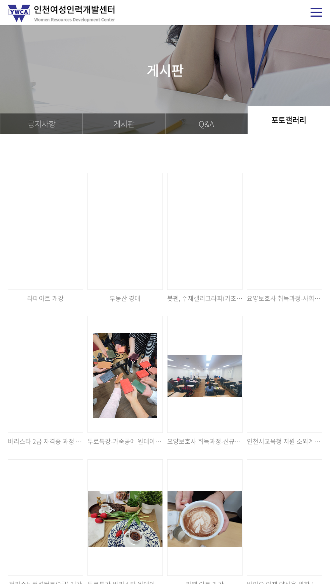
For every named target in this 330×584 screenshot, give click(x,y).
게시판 (123, 123)
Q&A (206, 123)
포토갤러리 (288, 120)
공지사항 (42, 123)
